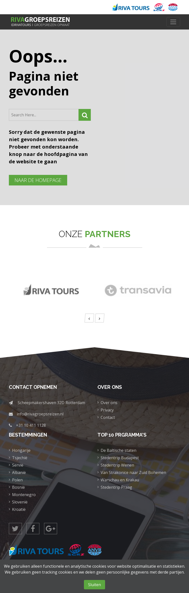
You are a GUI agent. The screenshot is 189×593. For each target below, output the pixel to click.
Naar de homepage (38, 180)
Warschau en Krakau (120, 480)
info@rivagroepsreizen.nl (40, 414)
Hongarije (21, 450)
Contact (108, 417)
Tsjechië (19, 457)
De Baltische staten (118, 450)
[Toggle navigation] (173, 22)
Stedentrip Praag (116, 487)
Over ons (109, 402)
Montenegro (24, 494)
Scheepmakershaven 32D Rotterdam (51, 402)
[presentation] (89, 318)
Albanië (19, 472)
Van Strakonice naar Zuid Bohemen (133, 472)
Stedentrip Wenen (117, 465)
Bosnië (18, 487)
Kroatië (19, 509)
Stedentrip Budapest (120, 457)
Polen (17, 480)
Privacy (107, 410)
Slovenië (20, 502)
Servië (17, 465)
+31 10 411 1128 (31, 425)
